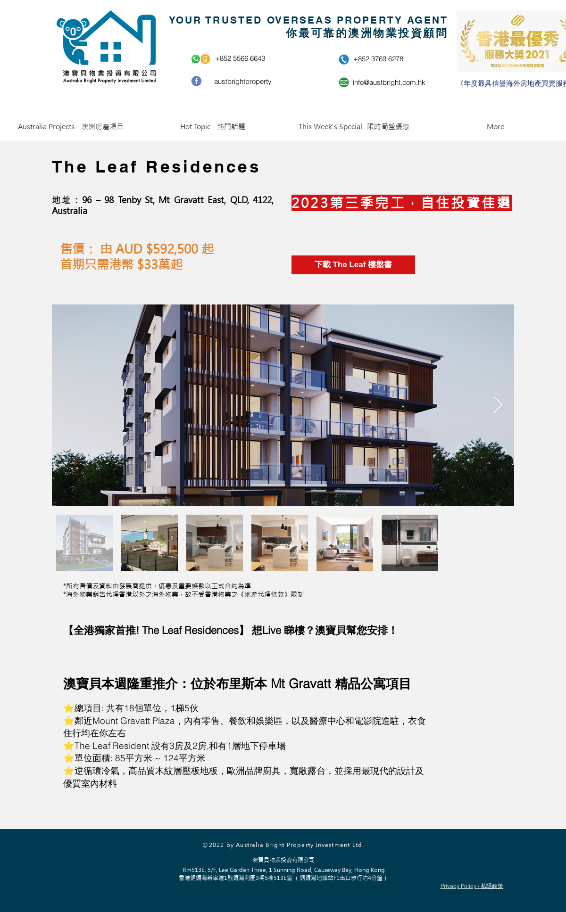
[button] (71, 127)
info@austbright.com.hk (389, 82)
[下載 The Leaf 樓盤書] (353, 264)
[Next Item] (497, 405)
